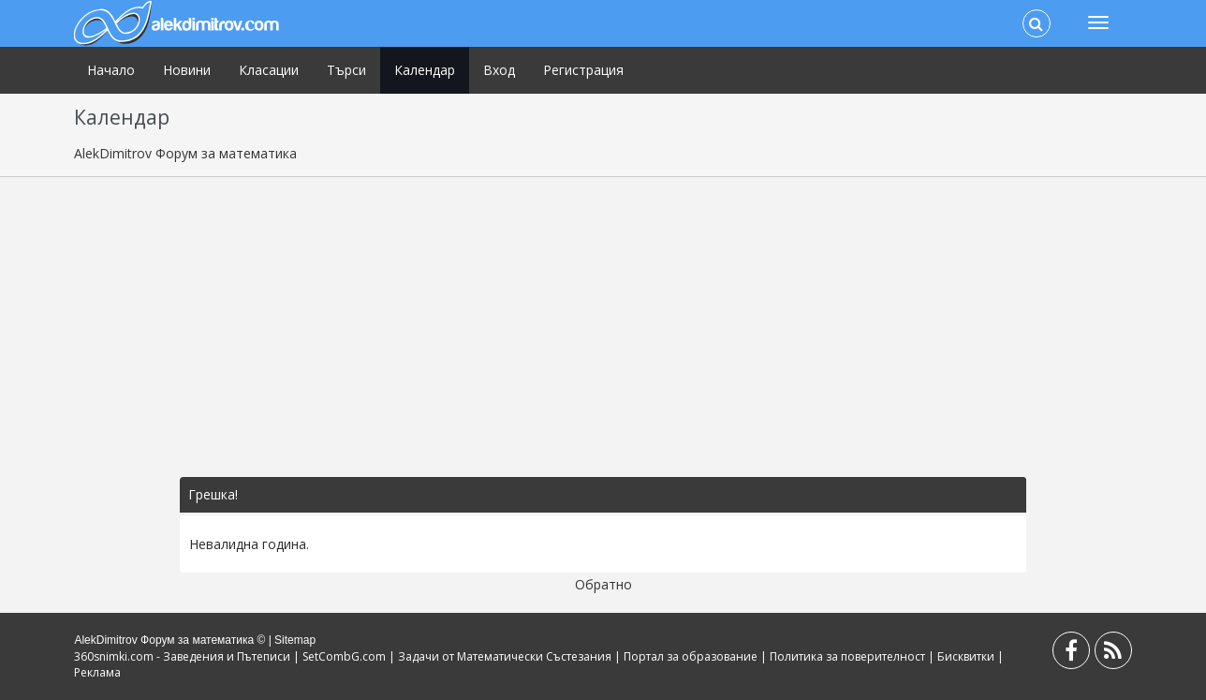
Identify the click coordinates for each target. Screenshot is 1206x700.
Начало (111, 70)
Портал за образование (690, 656)
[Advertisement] (603, 327)
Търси (346, 70)
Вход (499, 70)
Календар (424, 70)
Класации (269, 70)
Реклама (97, 672)
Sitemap (295, 640)
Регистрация (583, 70)
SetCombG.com (344, 656)
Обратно (603, 584)
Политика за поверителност (847, 656)
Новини (187, 70)
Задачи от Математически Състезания (504, 656)
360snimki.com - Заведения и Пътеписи (182, 656)
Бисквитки (965, 656)
